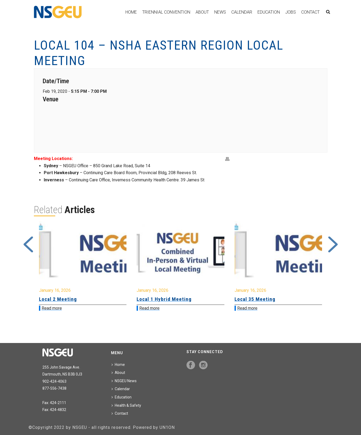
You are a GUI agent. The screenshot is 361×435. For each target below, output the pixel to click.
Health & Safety (126, 405)
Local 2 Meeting (58, 299)
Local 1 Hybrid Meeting (164, 299)
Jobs (290, 12)
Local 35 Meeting (255, 299)
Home (131, 12)
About (202, 12)
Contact (310, 12)
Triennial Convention (166, 12)
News (220, 12)
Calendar (241, 12)
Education (268, 12)
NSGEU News (124, 381)
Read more (52, 308)
